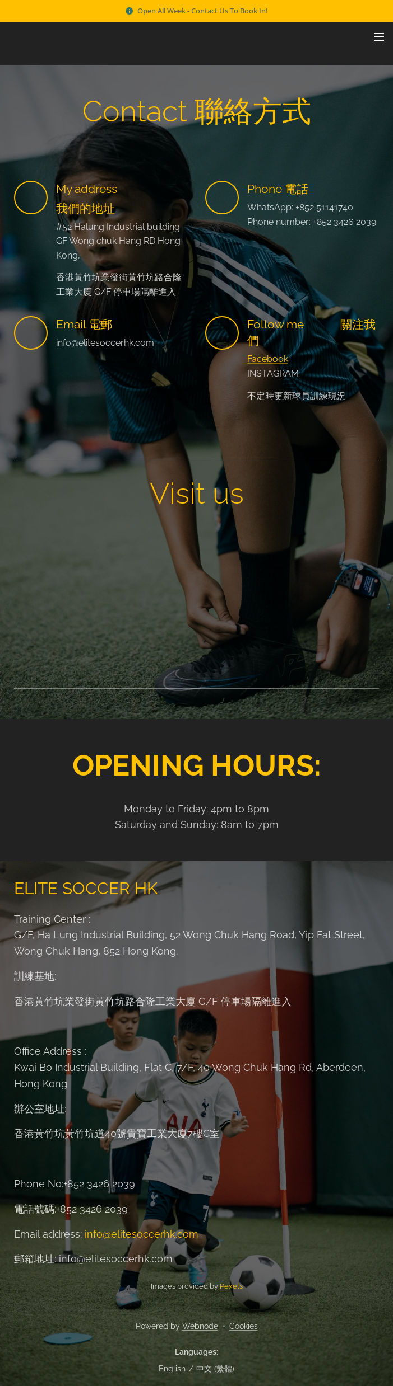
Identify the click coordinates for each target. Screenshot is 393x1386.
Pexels (231, 1286)
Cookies (243, 1326)
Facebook (267, 359)
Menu (379, 36)
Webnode (200, 1326)
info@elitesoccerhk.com (141, 1233)
